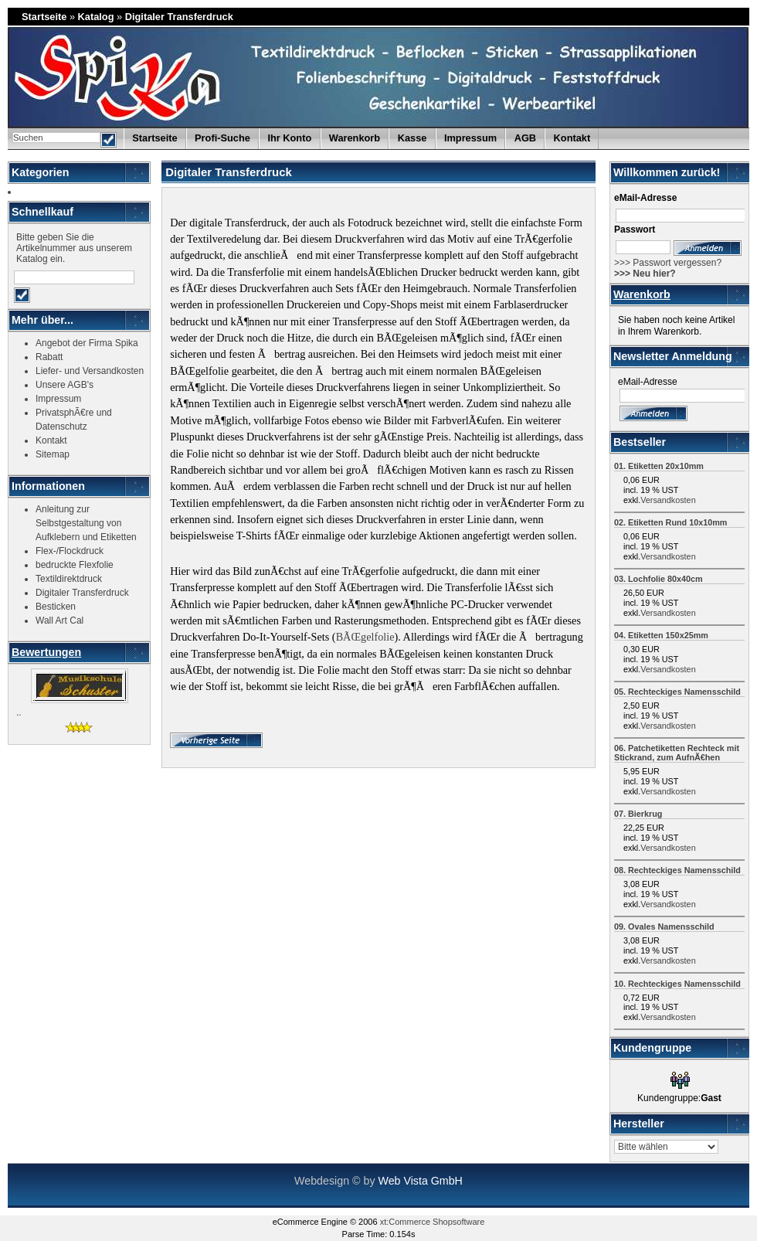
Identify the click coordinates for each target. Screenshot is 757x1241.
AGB (525, 138)
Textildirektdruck (69, 578)
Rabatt (49, 357)
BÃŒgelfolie (365, 637)
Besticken (56, 606)
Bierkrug (645, 813)
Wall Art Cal (59, 620)
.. (19, 712)
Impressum (470, 138)
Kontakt (572, 138)
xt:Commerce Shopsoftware (432, 1221)
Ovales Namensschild (671, 926)
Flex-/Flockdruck (70, 551)
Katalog (96, 16)
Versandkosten (667, 500)
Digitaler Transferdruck (179, 16)
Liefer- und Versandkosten (90, 371)
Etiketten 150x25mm (668, 635)
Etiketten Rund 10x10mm (677, 522)
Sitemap (53, 454)
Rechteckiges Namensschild (684, 691)
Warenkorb (641, 294)
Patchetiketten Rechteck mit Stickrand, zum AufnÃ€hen (676, 752)
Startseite (44, 16)
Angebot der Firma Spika (87, 343)
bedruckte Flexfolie (75, 564)
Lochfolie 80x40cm (665, 578)
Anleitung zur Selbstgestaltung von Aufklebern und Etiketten (86, 523)
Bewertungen (46, 652)
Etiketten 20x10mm (666, 466)
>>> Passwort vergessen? (667, 262)
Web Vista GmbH (420, 1181)
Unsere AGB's (64, 384)
